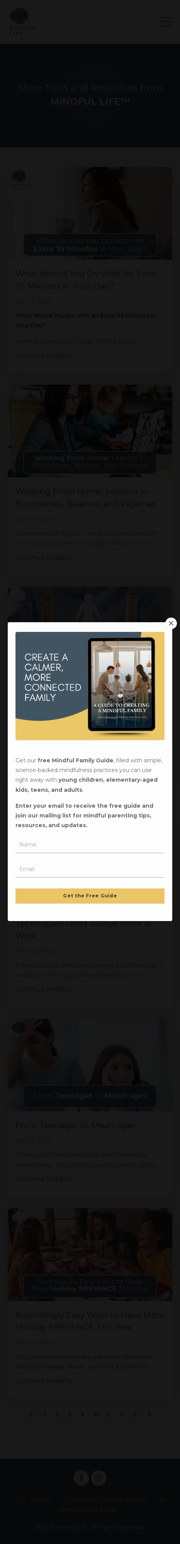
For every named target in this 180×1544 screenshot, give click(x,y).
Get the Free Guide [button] (90, 845)
